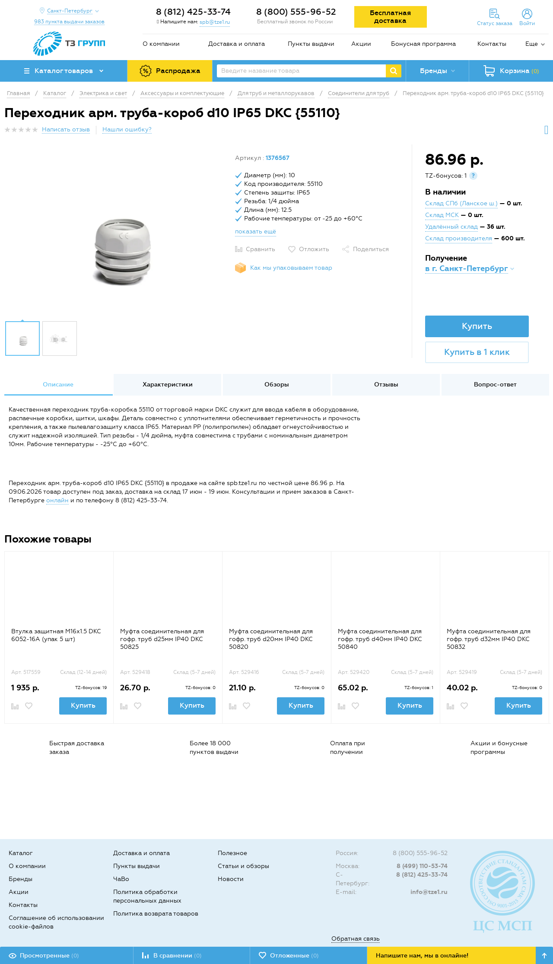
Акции (361, 44)
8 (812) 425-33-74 (193, 11)
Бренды (20, 879)
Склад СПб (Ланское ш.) (461, 203)
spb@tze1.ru (215, 22)
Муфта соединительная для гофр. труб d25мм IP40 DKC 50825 (162, 639)
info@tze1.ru (429, 892)
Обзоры (276, 384)
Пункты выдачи (311, 44)
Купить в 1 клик (477, 352)
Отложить (314, 249)
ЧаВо (121, 879)
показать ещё (255, 231)
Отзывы (386, 384)
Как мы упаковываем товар (291, 267)
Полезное (232, 853)
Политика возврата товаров (155, 913)
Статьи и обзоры (243, 866)
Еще (531, 44)
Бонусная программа (423, 44)
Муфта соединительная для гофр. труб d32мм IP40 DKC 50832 (489, 639)
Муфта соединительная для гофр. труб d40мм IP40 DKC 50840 (380, 639)
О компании (161, 44)
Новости (231, 879)
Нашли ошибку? (127, 129)
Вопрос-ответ (495, 384)
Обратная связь (355, 938)
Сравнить (260, 249)
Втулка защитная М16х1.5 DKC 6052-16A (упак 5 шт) (56, 635)
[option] (116, 234)
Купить (477, 326)
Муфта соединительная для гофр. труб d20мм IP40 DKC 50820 (271, 639)
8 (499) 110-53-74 (422, 866)
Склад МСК (442, 215)
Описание (58, 384)
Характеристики (168, 384)
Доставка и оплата (236, 44)
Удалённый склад (451, 226)
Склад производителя (458, 238)
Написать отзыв (66, 129)
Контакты (491, 44)
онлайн (57, 500)
